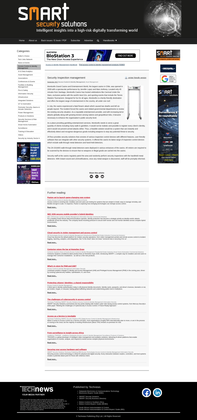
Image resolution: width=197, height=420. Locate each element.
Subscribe (75, 40)
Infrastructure (23, 97)
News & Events (24, 63)
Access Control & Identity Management (27, 67)
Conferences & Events (26, 82)
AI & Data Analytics (25, 71)
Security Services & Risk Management (27, 120)
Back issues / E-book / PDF (54, 40)
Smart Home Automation (27, 125)
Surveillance (22, 128)
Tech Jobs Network (25, 59)
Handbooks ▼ (110, 40)
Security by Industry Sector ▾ (29, 138)
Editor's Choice (24, 56)
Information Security (25, 94)
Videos (20, 135)
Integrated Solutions (25, 100)
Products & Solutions (26, 116)
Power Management (25, 113)
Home (22, 40)
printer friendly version (135, 78)
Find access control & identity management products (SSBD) (102, 65)
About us (33, 40)
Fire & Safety (23, 90)
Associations (23, 78)
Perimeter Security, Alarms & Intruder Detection (29, 108)
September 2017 (52, 82)
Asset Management (25, 75)
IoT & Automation (24, 104)
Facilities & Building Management (25, 86)
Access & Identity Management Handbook (61, 65)
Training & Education (26, 131)
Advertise (88, 40)
